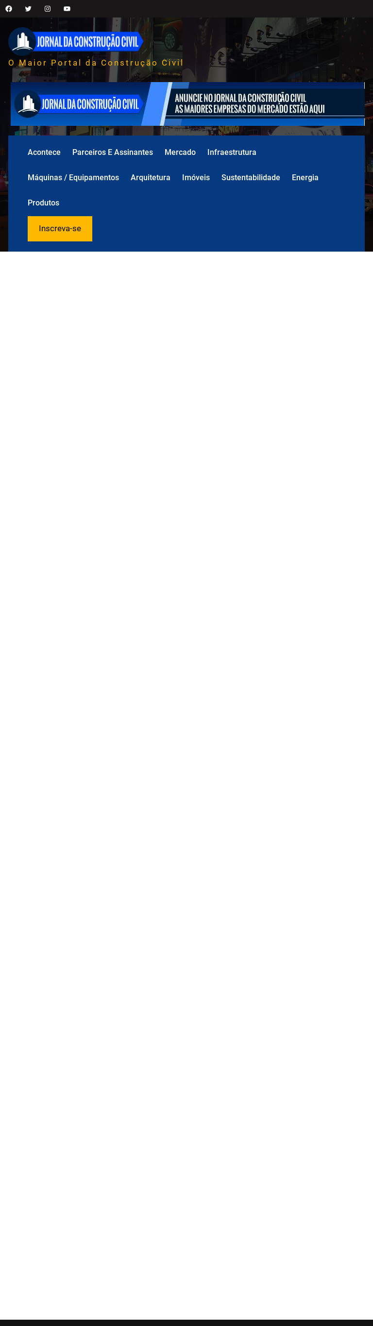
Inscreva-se (60, 228)
